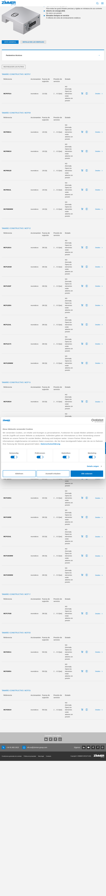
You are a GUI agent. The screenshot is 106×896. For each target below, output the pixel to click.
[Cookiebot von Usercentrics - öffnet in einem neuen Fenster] (93, 420)
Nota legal (41, 756)
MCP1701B (7, 613)
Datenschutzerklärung (50, 444)
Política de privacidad (30, 756)
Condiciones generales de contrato (12, 756)
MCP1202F (7, 286)
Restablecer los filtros (14, 67)
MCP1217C (7, 344)
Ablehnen (19, 474)
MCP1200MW (8, 363)
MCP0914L (7, 190)
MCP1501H (7, 402)
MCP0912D (7, 170)
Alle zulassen (86, 474)
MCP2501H (7, 710)
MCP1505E (7, 517)
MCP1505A (7, 498)
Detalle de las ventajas (33, 42)
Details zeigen (93, 466)
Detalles (97, 93)
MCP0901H (7, 151)
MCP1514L (7, 536)
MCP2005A (7, 671)
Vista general (10, 42)
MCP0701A (7, 93)
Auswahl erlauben (52, 474)
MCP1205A (7, 305)
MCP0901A (7, 132)
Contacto (48, 756)
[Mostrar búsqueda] (97, 3)
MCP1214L (7, 325)
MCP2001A (7, 652)
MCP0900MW (8, 209)
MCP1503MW (8, 556)
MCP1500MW (8, 575)
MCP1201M (8, 267)
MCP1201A (7, 247)
